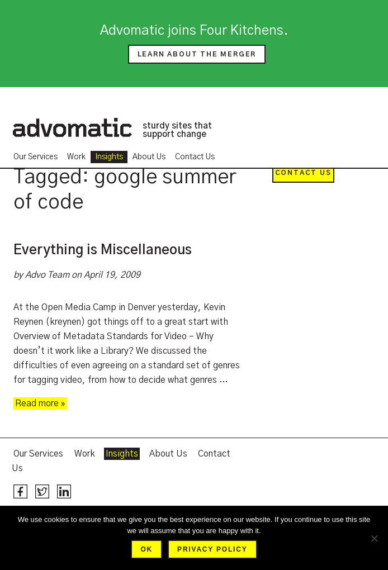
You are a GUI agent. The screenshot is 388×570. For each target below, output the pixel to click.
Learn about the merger (197, 54)
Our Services (35, 157)
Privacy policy (212, 549)
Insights (109, 157)
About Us (149, 157)
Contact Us (195, 157)
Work (76, 157)
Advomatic (72, 127)
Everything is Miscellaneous (102, 250)
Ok (146, 549)
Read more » (40, 403)
